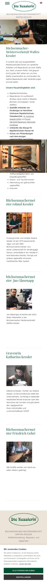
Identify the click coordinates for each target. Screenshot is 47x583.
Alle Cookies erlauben (23, 570)
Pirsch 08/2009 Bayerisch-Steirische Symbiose (22, 122)
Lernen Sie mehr (25, 564)
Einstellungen (23, 577)
